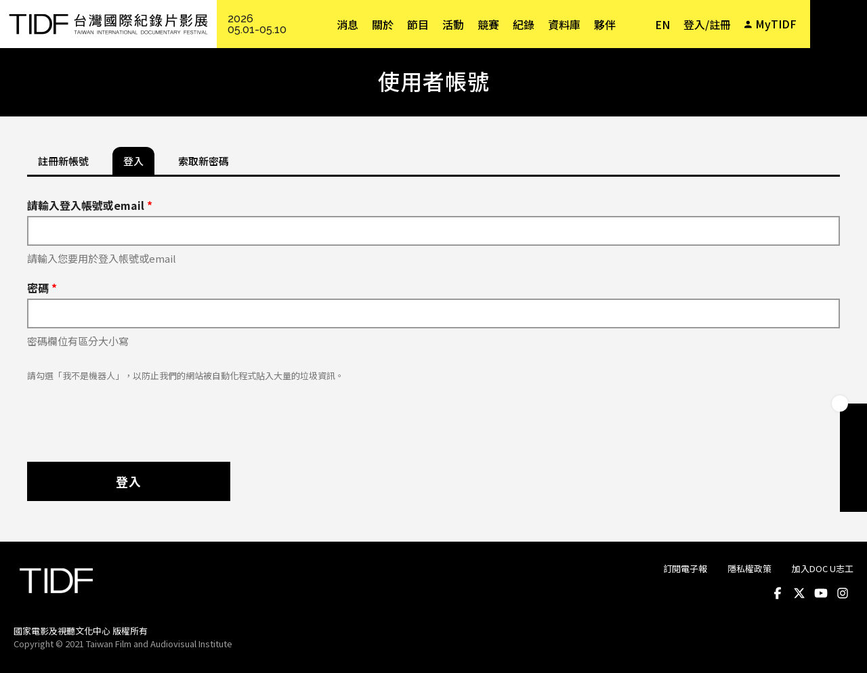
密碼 (42, 288)
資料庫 (564, 24)
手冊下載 (853, 444)
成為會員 (853, 417)
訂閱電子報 (685, 568)
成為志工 (853, 471)
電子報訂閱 (853, 498)
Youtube (821, 593)
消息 (347, 24)
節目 (418, 24)
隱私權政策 (749, 568)
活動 (453, 24)
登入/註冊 (707, 24)
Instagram (842, 593)
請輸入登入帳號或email (89, 205)
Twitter (799, 593)
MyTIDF (776, 24)
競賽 (488, 24)
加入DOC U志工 (822, 568)
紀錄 (523, 24)
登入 (129, 481)
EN (662, 24)
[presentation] (130, 415)
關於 (383, 24)
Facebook (777, 593)
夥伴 (605, 24)
